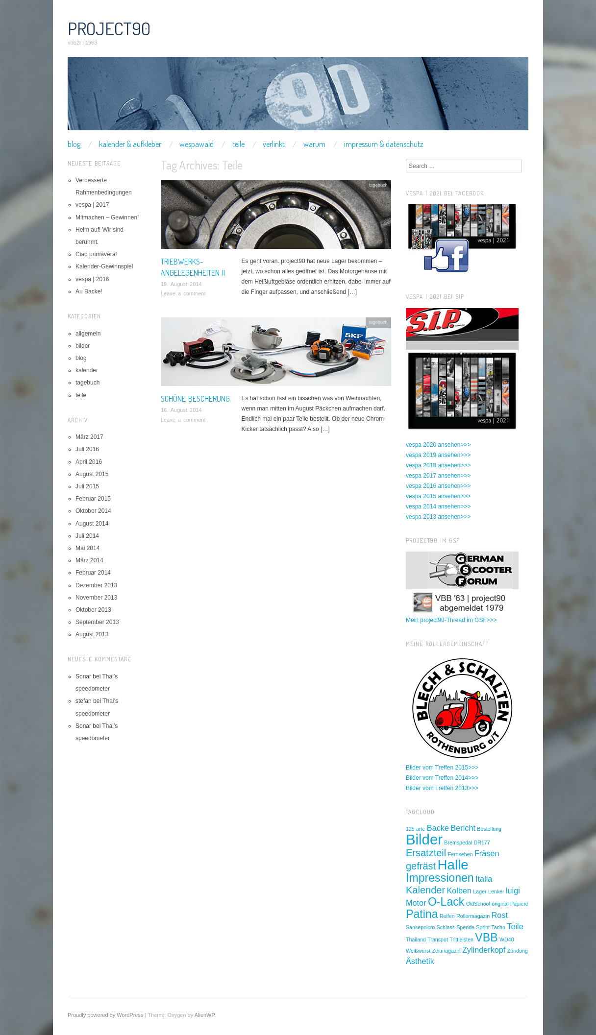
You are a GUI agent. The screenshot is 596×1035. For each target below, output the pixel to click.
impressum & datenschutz (383, 144)
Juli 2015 (87, 486)
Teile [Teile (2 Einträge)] (515, 926)
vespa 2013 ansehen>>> (438, 516)
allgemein (87, 333)
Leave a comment (183, 293)
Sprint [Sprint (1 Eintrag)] (483, 927)
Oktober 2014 (93, 510)
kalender (86, 370)
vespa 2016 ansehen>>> (438, 485)
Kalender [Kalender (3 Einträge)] (425, 890)
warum (314, 144)
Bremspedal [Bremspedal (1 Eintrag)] (458, 842)
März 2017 (89, 436)
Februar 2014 (93, 572)
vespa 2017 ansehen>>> (438, 475)
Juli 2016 (87, 449)
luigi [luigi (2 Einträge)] (513, 890)
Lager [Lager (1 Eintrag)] (479, 891)
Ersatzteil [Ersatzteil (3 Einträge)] (426, 852)
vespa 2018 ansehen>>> (438, 465)
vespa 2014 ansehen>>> (438, 506)
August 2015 (91, 474)
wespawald (196, 144)
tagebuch (378, 185)
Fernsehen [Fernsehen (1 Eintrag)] (460, 854)
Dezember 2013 (96, 585)
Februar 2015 (93, 498)
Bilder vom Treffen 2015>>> (442, 767)
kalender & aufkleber (130, 144)
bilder (82, 345)
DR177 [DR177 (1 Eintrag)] (482, 842)
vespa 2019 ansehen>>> (438, 455)
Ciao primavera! (96, 254)
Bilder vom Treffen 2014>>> (442, 777)
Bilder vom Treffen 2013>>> (442, 788)
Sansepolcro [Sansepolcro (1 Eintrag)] (420, 927)
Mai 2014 (87, 548)
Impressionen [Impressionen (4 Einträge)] (440, 877)
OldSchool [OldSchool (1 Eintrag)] (478, 904)
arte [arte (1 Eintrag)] (420, 829)
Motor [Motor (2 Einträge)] (416, 902)
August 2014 (91, 523)
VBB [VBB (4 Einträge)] (486, 937)
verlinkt (274, 144)
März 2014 (89, 560)
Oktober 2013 (93, 609)
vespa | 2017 (92, 204)
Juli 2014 (87, 535)
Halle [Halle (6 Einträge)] (453, 864)
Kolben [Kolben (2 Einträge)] (459, 890)
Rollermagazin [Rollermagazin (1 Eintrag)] (473, 916)
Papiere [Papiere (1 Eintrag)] (519, 904)
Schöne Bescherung (195, 399)
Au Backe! (88, 291)
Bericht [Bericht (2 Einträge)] (462, 827)
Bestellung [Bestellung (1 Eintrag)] (489, 829)
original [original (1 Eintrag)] (500, 904)
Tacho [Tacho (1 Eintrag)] (498, 927)
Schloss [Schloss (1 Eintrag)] (446, 927)
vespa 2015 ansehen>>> (438, 496)
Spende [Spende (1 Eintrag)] (465, 927)
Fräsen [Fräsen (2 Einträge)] (486, 853)
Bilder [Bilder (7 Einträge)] (424, 839)
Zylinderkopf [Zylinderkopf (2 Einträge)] (484, 949)
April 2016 (88, 461)
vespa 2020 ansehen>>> (438, 444)
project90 (109, 28)
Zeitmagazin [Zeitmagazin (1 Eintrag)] (446, 951)
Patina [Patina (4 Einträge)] (422, 914)
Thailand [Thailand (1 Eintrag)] (416, 939)
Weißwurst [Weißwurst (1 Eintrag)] (418, 951)
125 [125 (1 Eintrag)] (410, 829)
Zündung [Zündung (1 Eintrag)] (517, 951)
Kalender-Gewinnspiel (104, 266)
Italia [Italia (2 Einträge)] (483, 878)
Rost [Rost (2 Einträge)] (500, 915)
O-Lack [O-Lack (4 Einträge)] (446, 901)
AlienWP (205, 1015)
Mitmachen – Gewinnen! (107, 217)
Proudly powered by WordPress (105, 1015)
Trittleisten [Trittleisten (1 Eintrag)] (461, 939)
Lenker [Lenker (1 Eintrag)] (496, 891)
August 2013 (91, 634)
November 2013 (96, 597)
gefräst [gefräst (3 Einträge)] (421, 866)
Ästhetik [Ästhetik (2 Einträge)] (420, 961)
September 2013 (97, 622)
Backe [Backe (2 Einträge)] (438, 827)
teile (238, 144)
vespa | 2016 (92, 279)
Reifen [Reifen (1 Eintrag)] (447, 916)
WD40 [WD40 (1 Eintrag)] (506, 939)
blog (74, 144)
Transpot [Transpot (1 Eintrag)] (437, 939)
